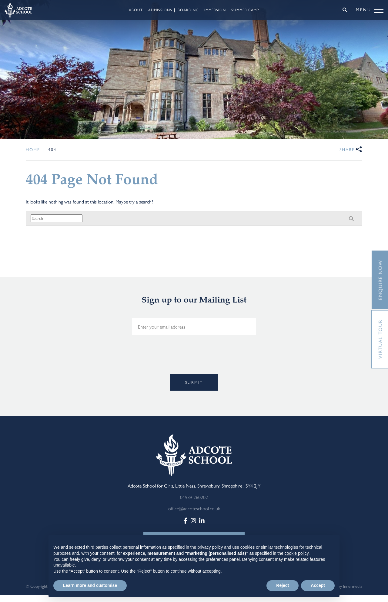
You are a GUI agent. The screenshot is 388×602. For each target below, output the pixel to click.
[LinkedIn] (202, 520)
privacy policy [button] (210, 547)
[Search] (345, 9)
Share (347, 149)
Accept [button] (318, 585)
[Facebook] (186, 520)
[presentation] (129, 364)
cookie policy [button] (297, 553)
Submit (194, 382)
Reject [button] (282, 585)
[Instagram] (193, 520)
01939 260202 (194, 497)
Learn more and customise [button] (90, 585)
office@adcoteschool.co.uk (194, 508)
